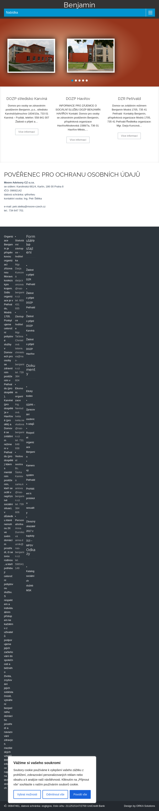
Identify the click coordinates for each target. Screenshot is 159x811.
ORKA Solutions (145, 805)
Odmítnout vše (55, 794)
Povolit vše (80, 794)
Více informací (26, 131)
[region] (52, 779)
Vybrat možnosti (27, 794)
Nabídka (12, 12)
